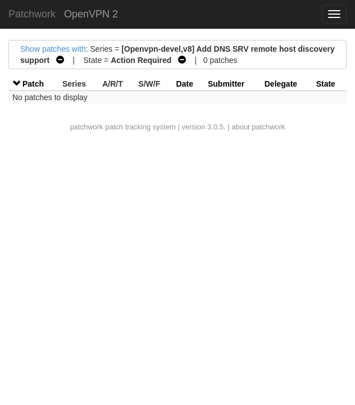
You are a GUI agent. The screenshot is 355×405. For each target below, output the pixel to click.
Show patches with (53, 48)
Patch (33, 83)
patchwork (86, 127)
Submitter (226, 83)
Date (184, 83)
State (325, 83)
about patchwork (258, 127)
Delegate (281, 83)
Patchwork (32, 14)
